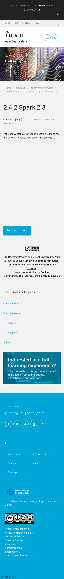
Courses (20, 88)
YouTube (33, 424)
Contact (27, 23)
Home (8, 88)
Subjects (8, 342)
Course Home (10, 303)
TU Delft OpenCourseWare (45, 257)
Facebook (8, 424)
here (42, 5)
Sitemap (12, 472)
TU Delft (42, 424)
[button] (57, 14)
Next (25, 230)
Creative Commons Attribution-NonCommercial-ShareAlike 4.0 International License (33, 264)
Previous (11, 230)
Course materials (14, 91)
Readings (12, 332)
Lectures (32, 91)
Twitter (16, 424)
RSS (25, 424)
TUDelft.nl (40, 454)
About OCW (12, 23)
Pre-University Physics (41, 88)
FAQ (38, 23)
